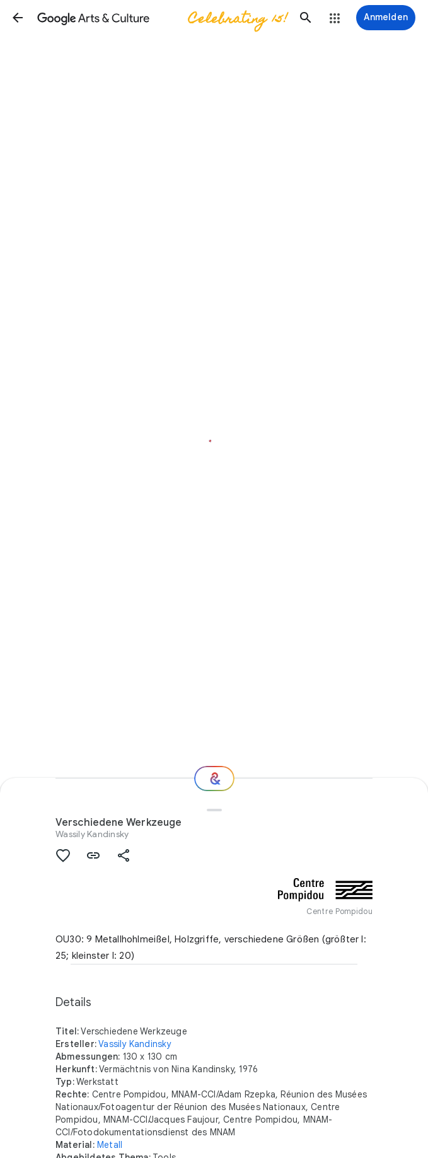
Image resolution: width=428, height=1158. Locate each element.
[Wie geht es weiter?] (214, 778)
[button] (18, 18)
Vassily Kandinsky (134, 1044)
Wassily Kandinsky (92, 834)
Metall (109, 1144)
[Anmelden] (385, 17)
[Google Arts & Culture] (161, 17)
